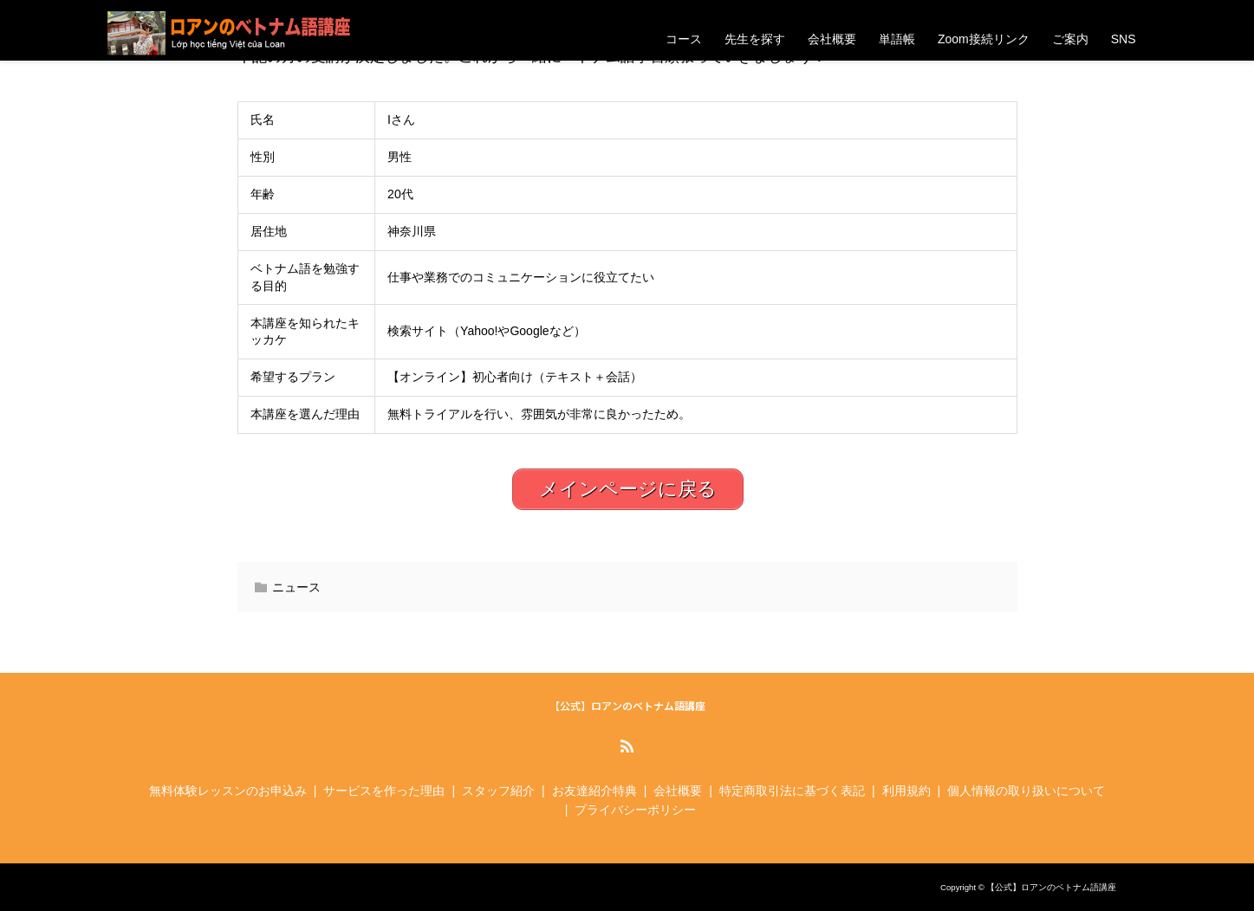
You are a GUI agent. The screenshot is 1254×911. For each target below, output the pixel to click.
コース (684, 39)
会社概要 (832, 39)
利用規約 (906, 791)
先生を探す (754, 39)
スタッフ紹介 (498, 791)
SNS (1123, 39)
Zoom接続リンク (984, 39)
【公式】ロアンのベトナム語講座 (627, 706)
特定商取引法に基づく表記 (792, 791)
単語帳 (897, 39)
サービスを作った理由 (384, 791)
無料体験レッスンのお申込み (228, 791)
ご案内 (1070, 39)
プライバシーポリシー (635, 810)
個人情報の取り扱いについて (1026, 791)
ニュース (296, 587)
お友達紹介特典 (594, 791)
